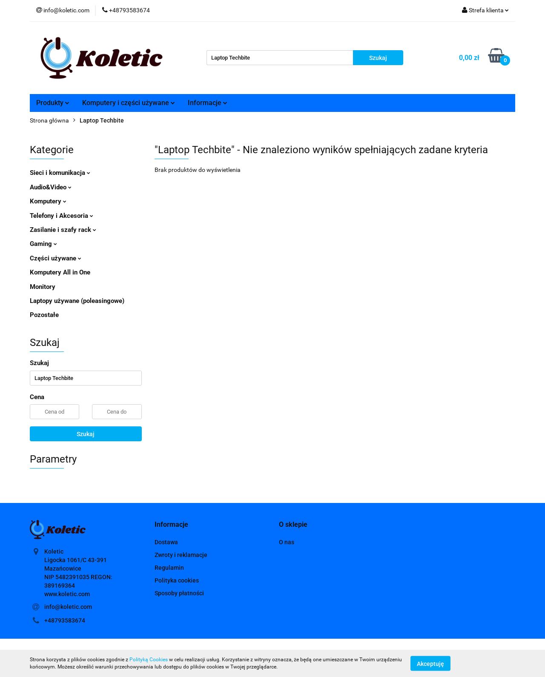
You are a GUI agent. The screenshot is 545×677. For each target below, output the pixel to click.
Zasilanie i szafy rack (63, 230)
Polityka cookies (177, 580)
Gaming (43, 244)
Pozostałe (44, 315)
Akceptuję (430, 663)
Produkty (52, 103)
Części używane (55, 258)
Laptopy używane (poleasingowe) (77, 301)
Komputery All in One (60, 272)
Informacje (207, 103)
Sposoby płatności (179, 593)
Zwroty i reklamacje (181, 554)
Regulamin (169, 567)
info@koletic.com (68, 606)
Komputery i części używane (128, 103)
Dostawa (166, 542)
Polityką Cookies (148, 660)
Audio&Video (51, 187)
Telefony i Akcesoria (61, 216)
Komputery (48, 201)
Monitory (42, 287)
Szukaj (86, 434)
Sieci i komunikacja (60, 173)
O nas (286, 542)
